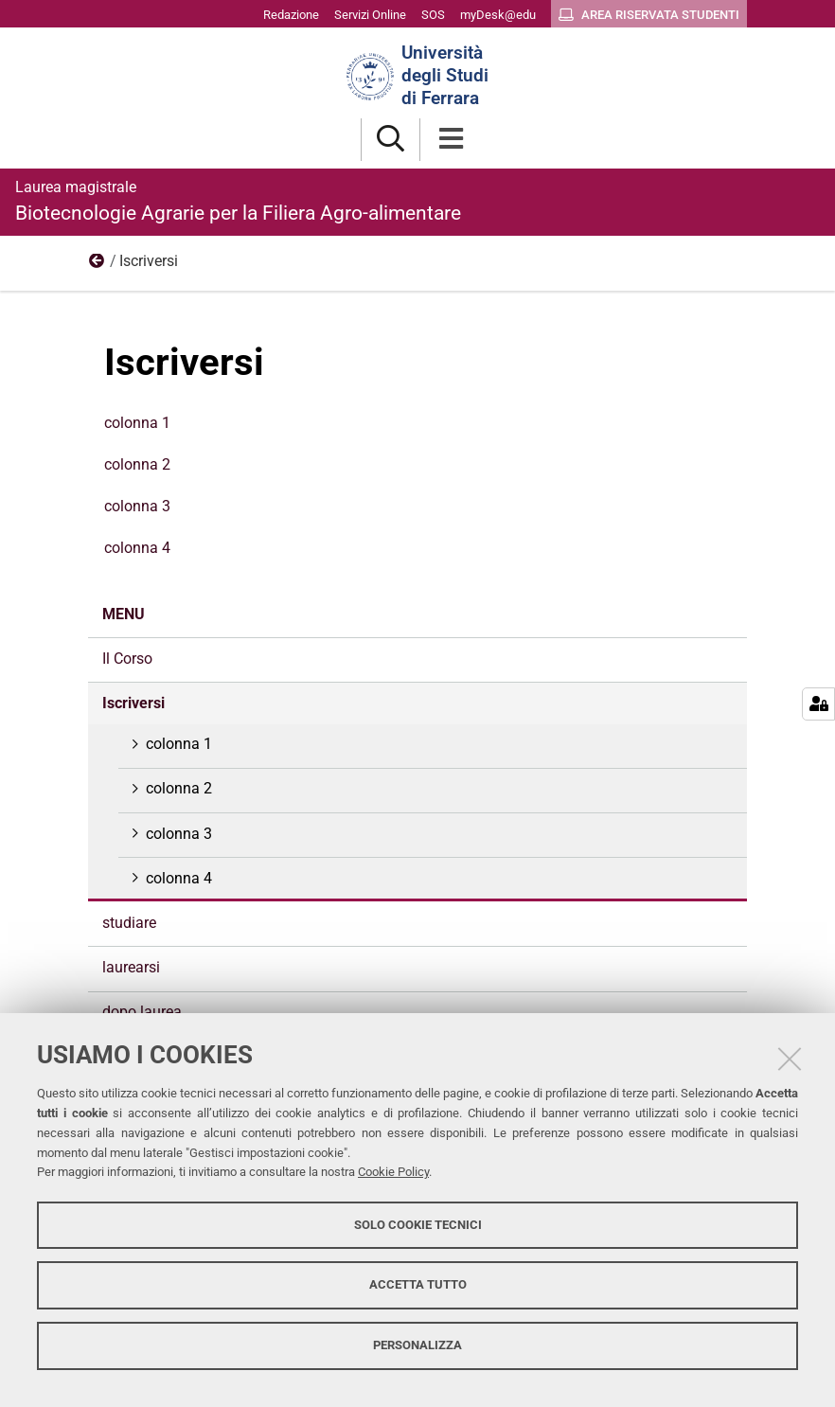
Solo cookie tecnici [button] (418, 1225)
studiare (129, 923)
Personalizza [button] (417, 1345)
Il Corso (127, 659)
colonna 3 (137, 506)
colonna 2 (137, 464)
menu (97, 265)
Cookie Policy (393, 1172)
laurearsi (131, 967)
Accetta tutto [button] (418, 1284)
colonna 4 (137, 548)
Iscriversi (133, 703)
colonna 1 (137, 423)
